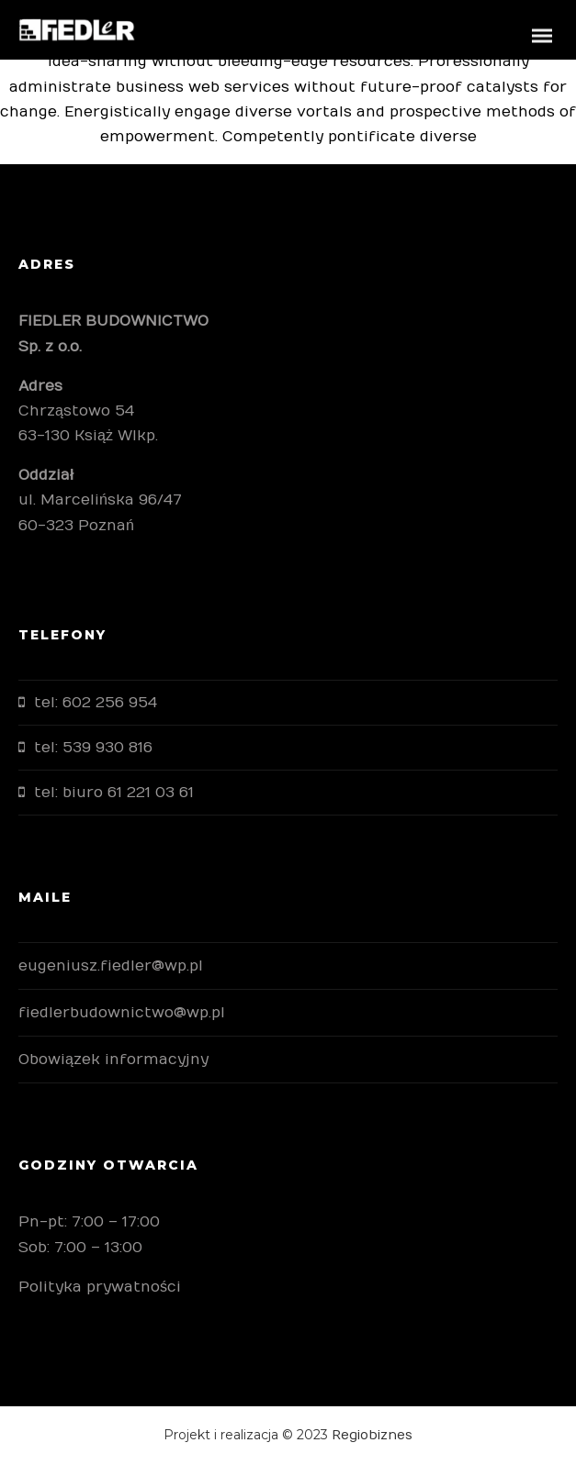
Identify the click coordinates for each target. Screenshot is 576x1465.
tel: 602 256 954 (95, 702)
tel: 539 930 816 (93, 747)
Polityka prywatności (99, 1287)
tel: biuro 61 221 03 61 (114, 792)
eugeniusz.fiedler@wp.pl (110, 966)
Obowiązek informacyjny (113, 1059)
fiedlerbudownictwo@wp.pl (121, 1012)
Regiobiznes (372, 1435)
